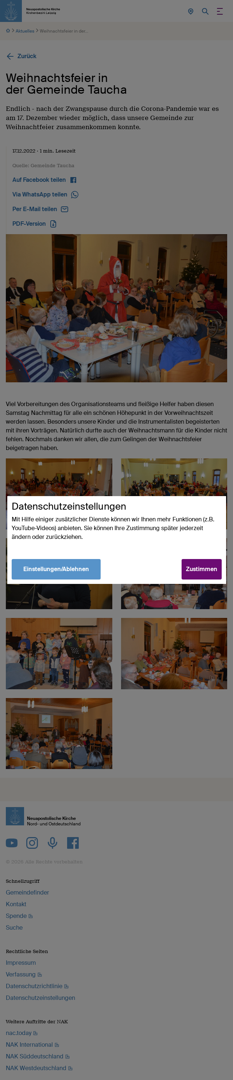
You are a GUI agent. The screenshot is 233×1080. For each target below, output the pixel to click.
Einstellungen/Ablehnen (56, 569)
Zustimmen (201, 569)
